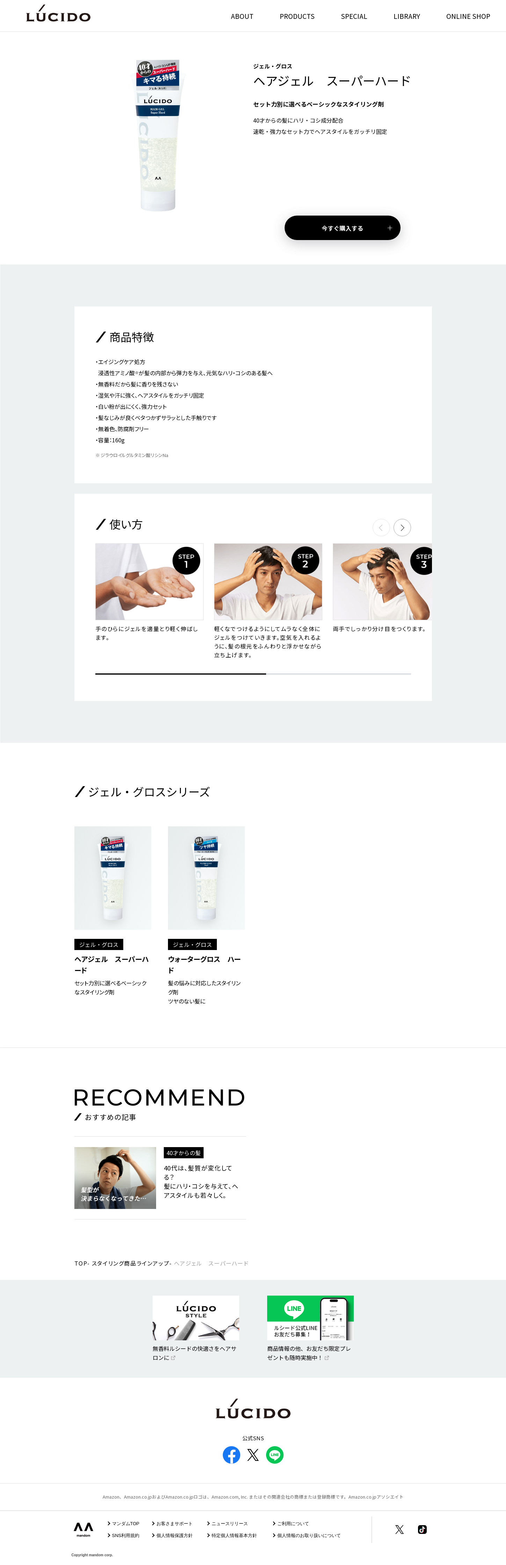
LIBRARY (407, 16)
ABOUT (242, 16)
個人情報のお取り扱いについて (309, 1535)
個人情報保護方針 (174, 1535)
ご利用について (293, 1523)
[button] (402, 527)
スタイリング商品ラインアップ (130, 1263)
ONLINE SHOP (468, 16)
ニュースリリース (230, 1523)
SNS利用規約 (126, 1535)
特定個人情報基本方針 (234, 1535)
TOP (81, 1263)
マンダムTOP (126, 1523)
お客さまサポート (174, 1523)
